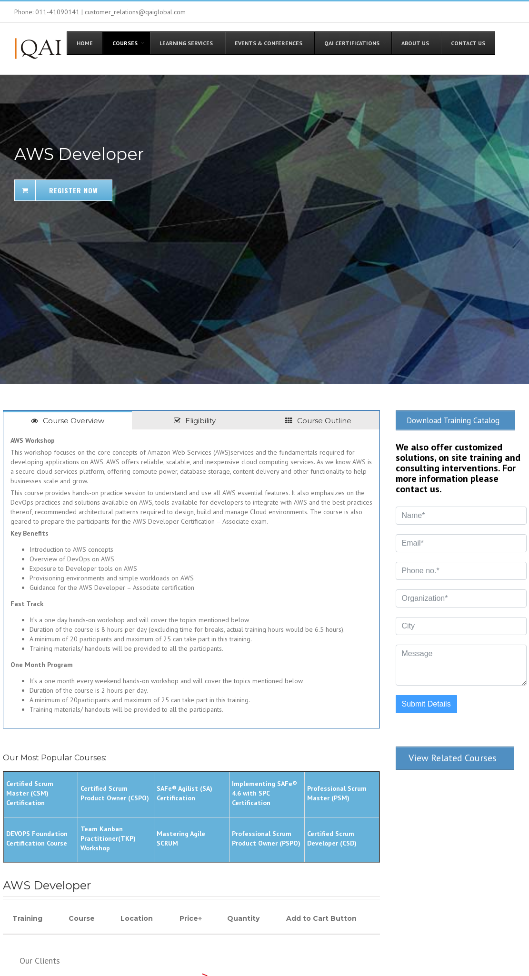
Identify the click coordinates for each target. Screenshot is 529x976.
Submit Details (426, 702)
